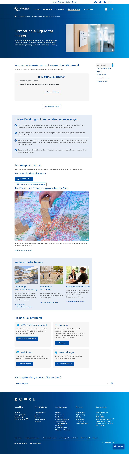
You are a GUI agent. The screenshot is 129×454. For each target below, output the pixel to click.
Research (38, 421)
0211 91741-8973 (25, 179)
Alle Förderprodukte (51, 107)
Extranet (17, 413)
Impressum (18, 438)
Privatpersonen (60, 9)
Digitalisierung (80, 415)
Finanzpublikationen (61, 428)
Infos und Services (102, 81)
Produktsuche (59, 415)
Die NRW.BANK (88, 9)
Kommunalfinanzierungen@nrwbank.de (31, 184)
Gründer (37, 9)
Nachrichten (59, 425)
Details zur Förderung (52, 92)
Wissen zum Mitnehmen (63, 430)
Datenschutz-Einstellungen (89, 438)
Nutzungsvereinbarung (32, 438)
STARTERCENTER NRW (104, 421)
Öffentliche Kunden (74, 9)
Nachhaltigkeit (80, 413)
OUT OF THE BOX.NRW (104, 423)
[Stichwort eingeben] (62, 383)
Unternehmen (47, 9)
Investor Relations (58, 2)
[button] (118, 446)
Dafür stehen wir (40, 413)
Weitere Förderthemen (103, 78)
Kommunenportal (102, 74)
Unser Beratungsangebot (104, 68)
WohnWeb (19, 417)
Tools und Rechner (61, 423)
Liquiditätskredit (101, 65)
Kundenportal (20, 415)
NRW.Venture (100, 425)
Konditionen (59, 417)
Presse (74, 2)
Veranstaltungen (60, 421)
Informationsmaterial (62, 419)
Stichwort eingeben (22, 383)
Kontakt (99, 71)
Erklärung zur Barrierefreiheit (69, 438)
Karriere (68, 2)
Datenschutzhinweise (49, 438)
